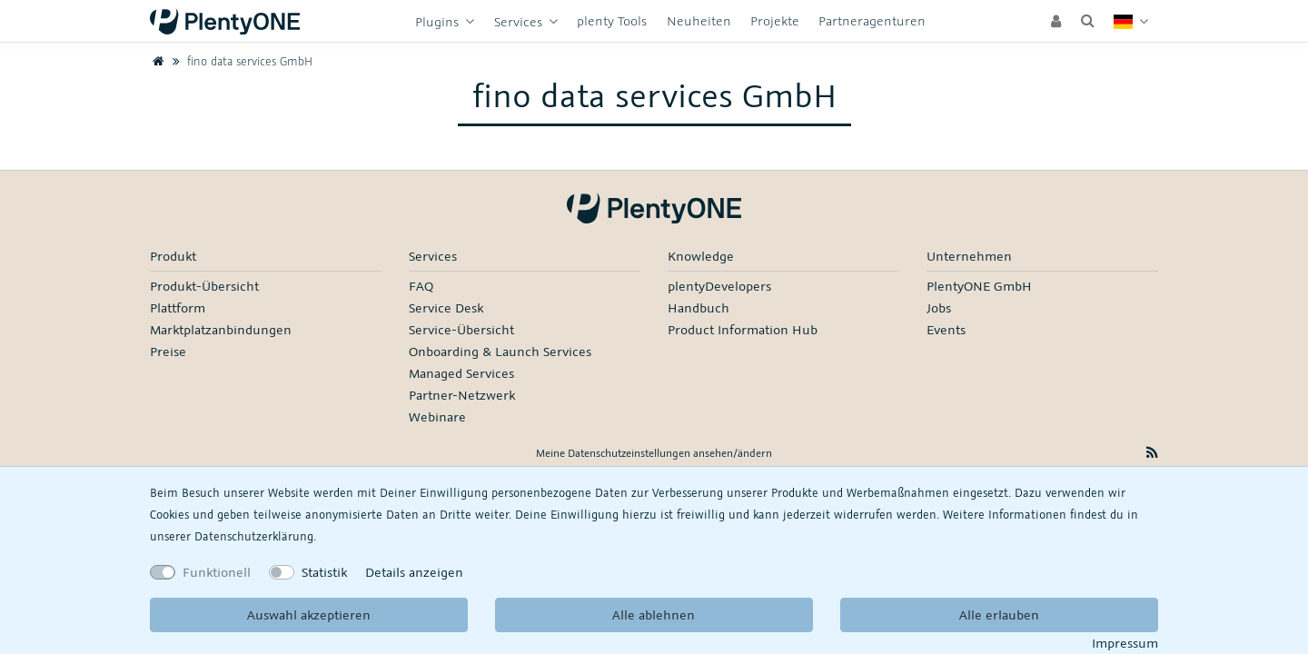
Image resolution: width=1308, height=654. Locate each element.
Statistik (324, 571)
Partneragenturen (872, 20)
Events (946, 329)
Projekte (774, 20)
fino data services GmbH (240, 61)
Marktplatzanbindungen (221, 329)
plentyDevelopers (719, 285)
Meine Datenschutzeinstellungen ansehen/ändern (654, 453)
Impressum (1125, 642)
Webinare (437, 416)
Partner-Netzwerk (462, 394)
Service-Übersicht (461, 329)
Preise (168, 351)
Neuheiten (699, 20)
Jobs (938, 307)
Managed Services (461, 373)
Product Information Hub (743, 329)
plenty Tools (612, 20)
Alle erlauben (999, 614)
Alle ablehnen (653, 614)
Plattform (177, 307)
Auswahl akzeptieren (309, 614)
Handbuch (698, 307)
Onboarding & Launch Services (500, 351)
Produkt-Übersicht (204, 285)
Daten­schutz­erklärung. (255, 536)
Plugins (438, 21)
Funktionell (217, 571)
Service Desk (446, 307)
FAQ (421, 285)
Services (520, 21)
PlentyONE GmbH (979, 285)
